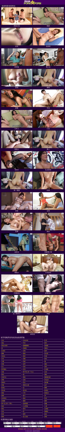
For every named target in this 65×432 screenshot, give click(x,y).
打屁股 (46, 369)
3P (45, 395)
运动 (46, 372)
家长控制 (44, 429)
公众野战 (25, 406)
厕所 (46, 401)
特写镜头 (4, 369)
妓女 (46, 414)
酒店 (24, 356)
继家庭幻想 (48, 377)
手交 (24, 343)
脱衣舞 (46, 382)
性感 (46, 356)
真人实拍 (25, 416)
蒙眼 (3, 353)
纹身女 (46, 390)
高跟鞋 (25, 348)
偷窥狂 (46, 411)
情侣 (3, 374)
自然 (24, 379)
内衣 (24, 366)
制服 (46, 403)
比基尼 (3, 350)
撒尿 (24, 401)
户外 (24, 393)
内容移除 (38, 429)
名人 (3, 366)
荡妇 (46, 364)
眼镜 (3, 416)
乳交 (46, 398)
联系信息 (20, 429)
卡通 (3, 361)
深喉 (3, 379)
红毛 (46, 340)
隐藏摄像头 (26, 345)
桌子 (46, 385)
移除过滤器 (57, 426)
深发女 (3, 356)
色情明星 (25, 403)
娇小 (24, 395)
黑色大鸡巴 (5, 345)
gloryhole (25, 340)
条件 (25, 429)
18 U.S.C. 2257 (31, 429)
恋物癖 (3, 401)
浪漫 (3, 385)
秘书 (46, 350)
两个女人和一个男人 (7, 403)
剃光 (46, 358)
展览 (3, 393)
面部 (3, 395)
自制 (24, 350)
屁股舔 (46, 345)
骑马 (46, 343)
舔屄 (24, 414)
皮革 (24, 364)
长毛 (24, 369)
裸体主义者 (26, 385)
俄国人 (46, 348)
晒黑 (46, 387)
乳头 (24, 382)
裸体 (24, 377)
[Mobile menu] (1, 2)
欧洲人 (3, 387)
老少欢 (25, 390)
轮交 (3, 414)
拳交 (3, 408)
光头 (3, 340)
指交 (3, 406)
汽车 (3, 358)
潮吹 (46, 374)
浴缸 (3, 343)
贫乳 (46, 366)
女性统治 (4, 398)
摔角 (46, 416)
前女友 (3, 390)
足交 (3, 411)
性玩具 (46, 353)
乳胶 (24, 361)
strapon (47, 379)
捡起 (24, 398)
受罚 (24, 408)
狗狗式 (3, 382)
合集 (3, 372)
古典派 (46, 408)
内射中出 (4, 377)
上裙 (46, 406)
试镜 (3, 364)
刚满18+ (47, 393)
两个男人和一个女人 (28, 372)
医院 (24, 353)
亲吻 (24, 358)
